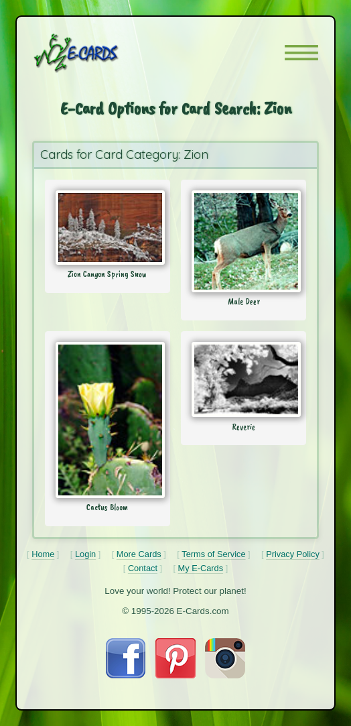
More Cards (139, 554)
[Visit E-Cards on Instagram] (225, 675)
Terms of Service (213, 554)
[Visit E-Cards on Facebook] (125, 675)
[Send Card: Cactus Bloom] (107, 420)
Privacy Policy (293, 554)
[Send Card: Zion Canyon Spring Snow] (107, 227)
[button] (301, 52)
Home (42, 554)
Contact (142, 568)
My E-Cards (201, 568)
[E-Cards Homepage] (100, 53)
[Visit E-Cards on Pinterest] (175, 675)
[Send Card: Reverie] (243, 379)
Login (85, 554)
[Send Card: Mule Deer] (243, 241)
